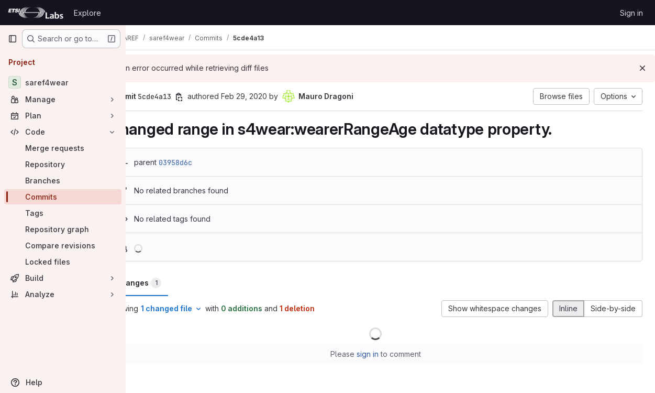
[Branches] (62, 180)
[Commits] (62, 196)
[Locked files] (62, 261)
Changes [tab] (168, 283)
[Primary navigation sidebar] (12, 38)
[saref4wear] (62, 82)
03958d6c (205, 162)
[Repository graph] (62, 229)
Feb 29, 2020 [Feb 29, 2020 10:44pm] (274, 96)
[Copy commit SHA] (209, 97)
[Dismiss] (642, 68)
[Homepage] (35, 12)
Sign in (631, 12)
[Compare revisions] (62, 245)
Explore (87, 12)
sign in (382, 354)
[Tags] (62, 213)
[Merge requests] (62, 148)
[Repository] (62, 164)
